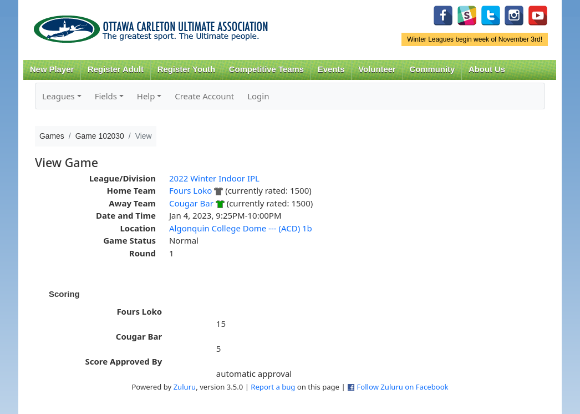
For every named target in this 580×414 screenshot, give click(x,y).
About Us (487, 69)
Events (331, 69)
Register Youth (186, 69)
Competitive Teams (266, 69)
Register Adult (116, 69)
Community (432, 69)
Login (258, 96)
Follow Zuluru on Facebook (402, 387)
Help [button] (146, 96)
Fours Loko (190, 190)
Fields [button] (106, 96)
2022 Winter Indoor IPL (214, 178)
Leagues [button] (58, 96)
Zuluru (185, 387)
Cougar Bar (191, 203)
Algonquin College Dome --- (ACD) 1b (240, 228)
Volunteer (376, 69)
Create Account (204, 96)
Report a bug (273, 387)
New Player (52, 69)
